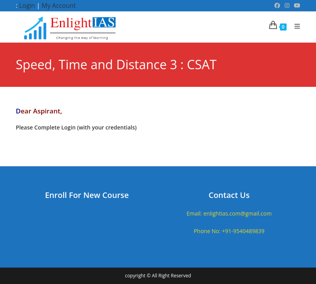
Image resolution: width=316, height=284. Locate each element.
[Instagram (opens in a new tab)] (287, 5)
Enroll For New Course (87, 195)
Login (27, 5)
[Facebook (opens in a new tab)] (277, 5)
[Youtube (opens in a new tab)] (296, 5)
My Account (59, 5)
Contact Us (229, 195)
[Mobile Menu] (294, 26)
